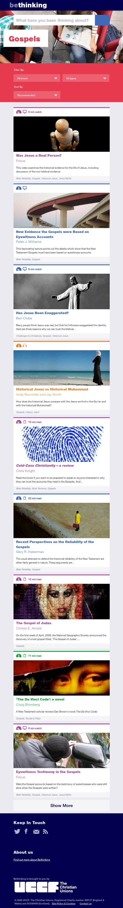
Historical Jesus (49, 178)
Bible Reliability (23, 178)
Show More (61, 805)
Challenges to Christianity (28, 335)
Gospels (36, 178)
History (29, 412)
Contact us (86, 903)
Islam (36, 412)
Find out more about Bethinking (32, 859)
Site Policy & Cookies (63, 903)
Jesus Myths (65, 178)
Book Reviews (39, 488)
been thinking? (52, 20)
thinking (28, 5)
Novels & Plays (33, 718)
